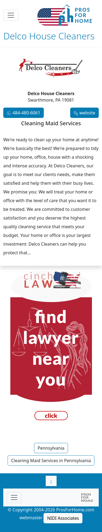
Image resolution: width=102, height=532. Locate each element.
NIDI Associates (63, 518)
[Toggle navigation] (10, 15)
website (87, 113)
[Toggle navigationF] (14, 497)
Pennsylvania (51, 448)
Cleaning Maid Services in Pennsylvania (51, 461)
